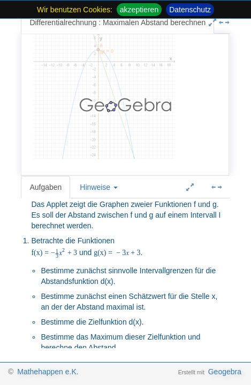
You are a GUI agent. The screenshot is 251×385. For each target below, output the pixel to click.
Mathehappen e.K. (47, 371)
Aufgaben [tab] (45, 187)
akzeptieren (139, 9)
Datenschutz (190, 9)
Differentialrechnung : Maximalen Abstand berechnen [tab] (117, 22)
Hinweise (99, 187)
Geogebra (224, 371)
